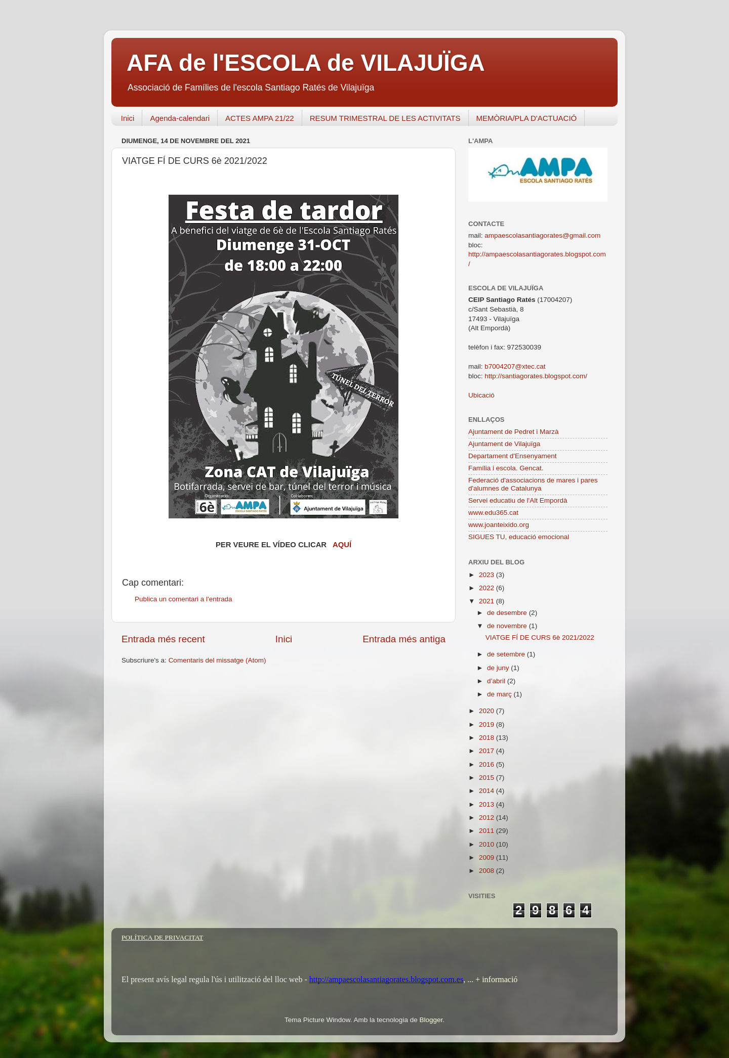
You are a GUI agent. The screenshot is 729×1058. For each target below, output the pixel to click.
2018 (487, 737)
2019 (487, 724)
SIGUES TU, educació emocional (518, 537)
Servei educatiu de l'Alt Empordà (517, 500)
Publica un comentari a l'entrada (183, 599)
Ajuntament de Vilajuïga (504, 444)
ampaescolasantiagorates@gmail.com (542, 235)
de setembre (507, 654)
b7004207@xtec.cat (514, 366)
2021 (487, 601)
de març (500, 694)
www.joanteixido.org (498, 524)
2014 (487, 791)
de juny (499, 668)
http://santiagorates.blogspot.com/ (535, 376)
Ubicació (481, 395)
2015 (487, 777)
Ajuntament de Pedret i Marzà (513, 431)
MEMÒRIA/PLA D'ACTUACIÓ (526, 118)
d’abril (497, 681)
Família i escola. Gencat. (506, 468)
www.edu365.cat (493, 512)
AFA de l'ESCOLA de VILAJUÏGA (306, 63)
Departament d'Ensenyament (512, 456)
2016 (487, 764)
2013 (487, 804)
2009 (487, 857)
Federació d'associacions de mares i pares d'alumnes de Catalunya (532, 484)
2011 (487, 830)
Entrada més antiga (404, 639)
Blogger (430, 1020)
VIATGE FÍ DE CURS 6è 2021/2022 (539, 637)
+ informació (495, 979)
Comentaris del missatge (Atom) (217, 660)
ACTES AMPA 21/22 (259, 118)
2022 (487, 588)
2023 (487, 575)
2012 (487, 817)
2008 (487, 870)
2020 (487, 711)
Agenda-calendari (180, 118)
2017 (487, 751)
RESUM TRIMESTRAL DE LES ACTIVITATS (385, 118)
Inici (128, 118)
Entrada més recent (163, 639)
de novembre (508, 626)
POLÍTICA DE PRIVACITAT (162, 937)
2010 (487, 844)
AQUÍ (342, 545)
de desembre (508, 612)
